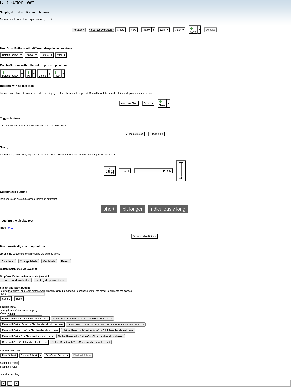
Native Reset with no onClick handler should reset (82, 318)
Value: (3, 313)
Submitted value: (9, 366)
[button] (120, 29)
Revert (65, 261)
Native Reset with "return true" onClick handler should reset (98, 330)
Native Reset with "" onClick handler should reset (81, 342)
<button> (79, 29)
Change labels (28, 261)
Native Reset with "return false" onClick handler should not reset (106, 324)
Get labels (49, 261)
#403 (10, 227)
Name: (4, 293)
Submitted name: (9, 362)
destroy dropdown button (50, 280)
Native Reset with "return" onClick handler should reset (90, 336)
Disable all (8, 261)
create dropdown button (16, 280)
